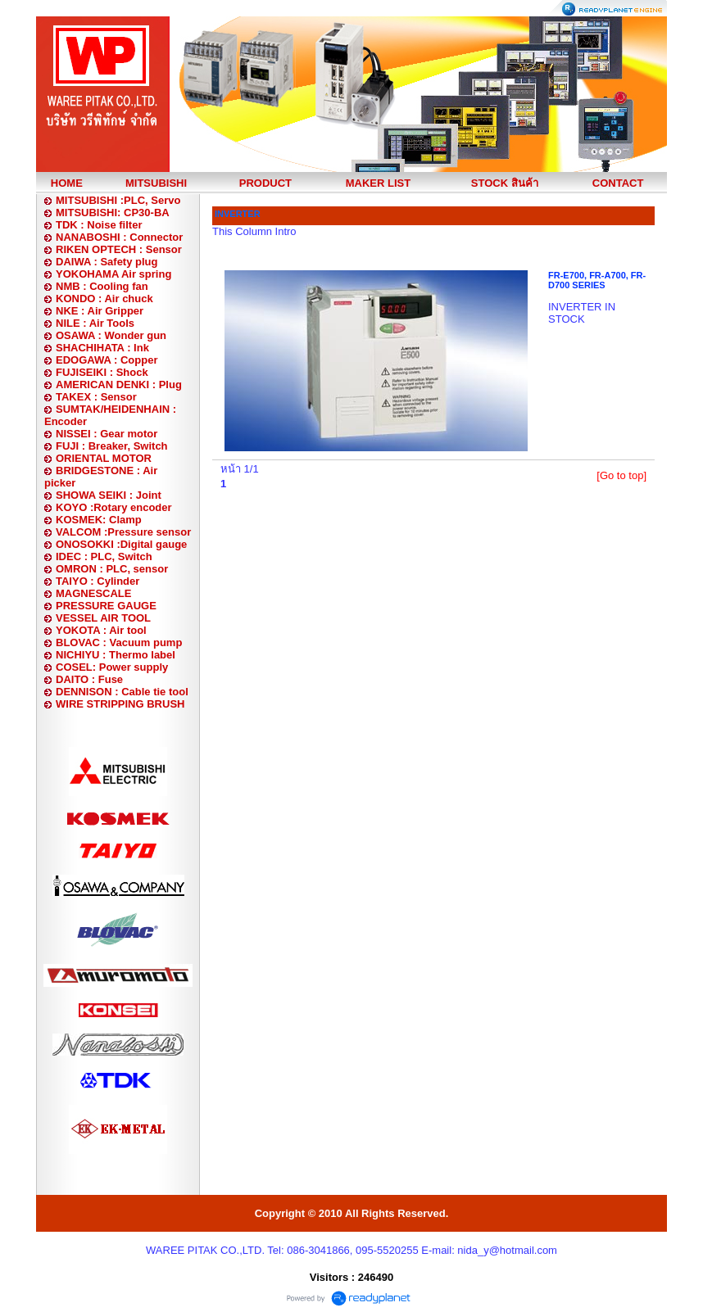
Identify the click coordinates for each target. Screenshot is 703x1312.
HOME (67, 183)
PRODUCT (265, 183)
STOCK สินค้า (504, 183)
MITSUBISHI (156, 183)
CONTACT (618, 183)
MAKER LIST (378, 183)
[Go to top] (621, 475)
